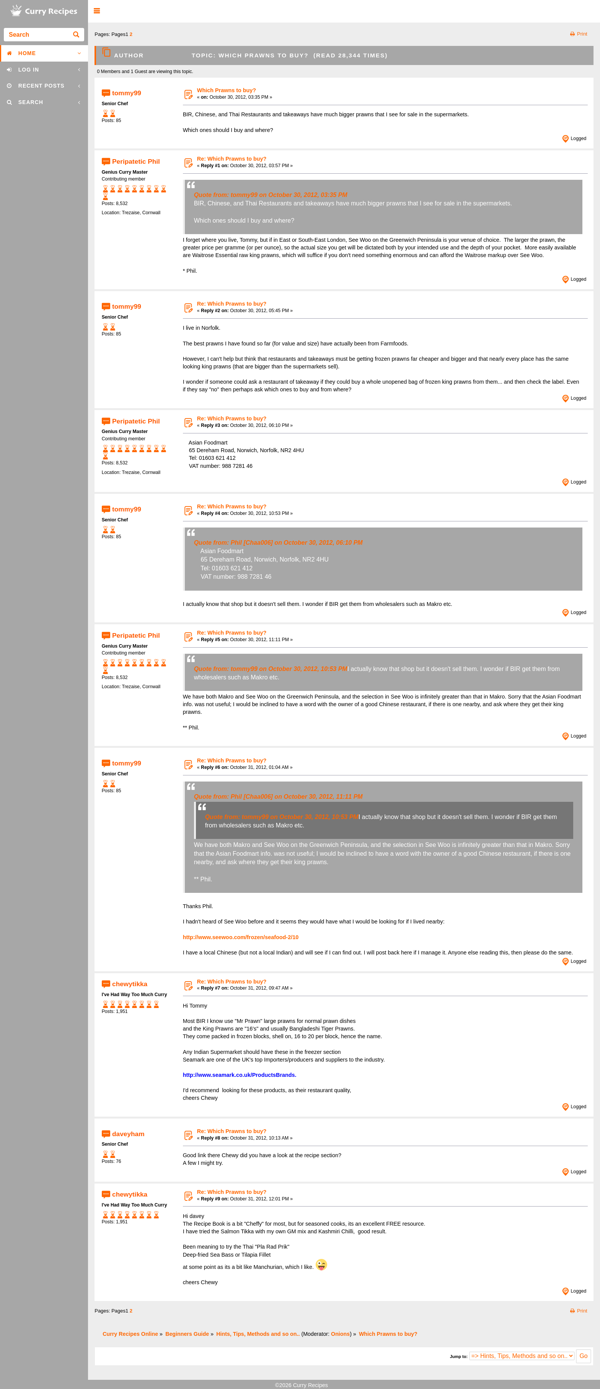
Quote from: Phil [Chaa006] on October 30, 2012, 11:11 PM (278, 796)
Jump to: (459, 1356)
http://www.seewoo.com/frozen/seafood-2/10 (241, 937)
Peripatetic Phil (136, 161)
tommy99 (126, 92)
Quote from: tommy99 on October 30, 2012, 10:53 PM (270, 669)
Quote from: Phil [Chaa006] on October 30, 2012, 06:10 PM (278, 542)
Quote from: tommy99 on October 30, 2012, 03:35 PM (270, 195)
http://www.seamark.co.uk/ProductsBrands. (240, 1075)
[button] (96, 11)
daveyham (128, 1133)
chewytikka (129, 984)
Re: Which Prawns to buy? (232, 159)
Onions (340, 1334)
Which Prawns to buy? (226, 90)
